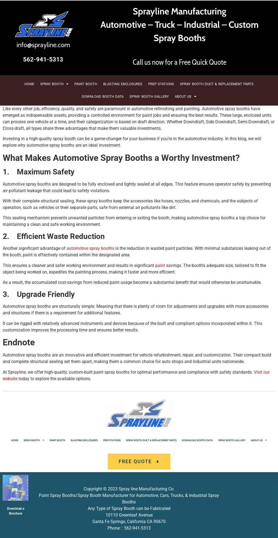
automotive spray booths (90, 248)
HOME (29, 84)
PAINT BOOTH (85, 84)
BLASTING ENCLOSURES (122, 84)
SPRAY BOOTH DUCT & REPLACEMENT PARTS (217, 84)
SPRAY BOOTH (54, 83)
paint (160, 265)
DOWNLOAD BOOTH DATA (103, 96)
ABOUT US (185, 96)
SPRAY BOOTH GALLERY (149, 96)
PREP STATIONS (161, 84)
